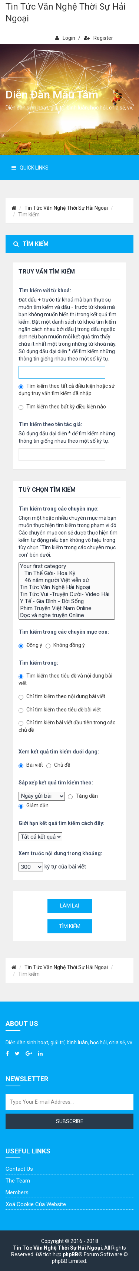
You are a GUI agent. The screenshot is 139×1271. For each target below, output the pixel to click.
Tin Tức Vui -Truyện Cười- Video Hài (66, 594)
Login (65, 38)
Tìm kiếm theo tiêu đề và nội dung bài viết (65, 679)
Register (98, 38)
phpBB (70, 1254)
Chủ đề (58, 765)
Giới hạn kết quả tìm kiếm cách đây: (62, 823)
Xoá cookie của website (36, 1204)
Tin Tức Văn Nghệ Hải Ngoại (66, 587)
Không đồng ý (65, 645)
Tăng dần (83, 796)
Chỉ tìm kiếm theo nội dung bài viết (62, 696)
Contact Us (19, 1169)
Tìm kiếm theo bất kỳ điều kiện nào (62, 407)
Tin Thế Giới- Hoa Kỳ (66, 573)
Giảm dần (34, 805)
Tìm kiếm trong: (38, 663)
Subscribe (69, 1121)
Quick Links (30, 168)
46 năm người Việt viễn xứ (66, 580)
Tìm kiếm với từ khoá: (45, 290)
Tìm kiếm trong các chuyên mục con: (64, 632)
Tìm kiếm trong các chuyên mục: (59, 509)
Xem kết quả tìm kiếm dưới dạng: (59, 752)
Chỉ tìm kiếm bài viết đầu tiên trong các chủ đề (67, 726)
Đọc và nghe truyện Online (66, 615)
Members (17, 1192)
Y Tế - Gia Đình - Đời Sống (66, 601)
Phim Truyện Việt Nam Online (66, 608)
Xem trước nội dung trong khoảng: (60, 853)
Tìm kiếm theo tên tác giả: (50, 424)
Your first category (66, 566)
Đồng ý (30, 645)
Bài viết (31, 765)
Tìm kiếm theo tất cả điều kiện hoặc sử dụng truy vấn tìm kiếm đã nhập (67, 389)
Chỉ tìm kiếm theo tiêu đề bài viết (60, 710)
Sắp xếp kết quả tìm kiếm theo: (56, 783)
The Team (18, 1180)
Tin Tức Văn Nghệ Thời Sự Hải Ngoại (66, 12)
